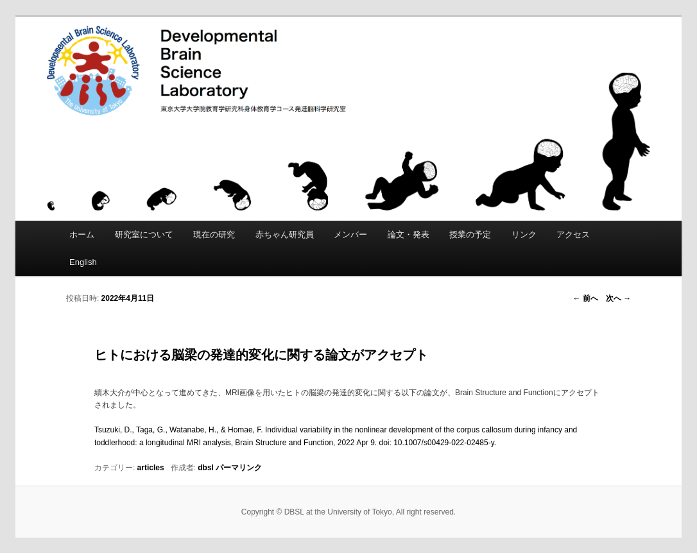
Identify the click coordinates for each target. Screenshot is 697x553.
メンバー (350, 234)
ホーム (81, 234)
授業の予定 (470, 234)
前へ (585, 298)
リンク (524, 234)
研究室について (144, 234)
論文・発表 (408, 234)
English (83, 262)
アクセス (573, 234)
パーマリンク (239, 467)
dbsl (206, 467)
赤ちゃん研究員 (284, 234)
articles (150, 467)
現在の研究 (214, 234)
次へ (618, 298)
